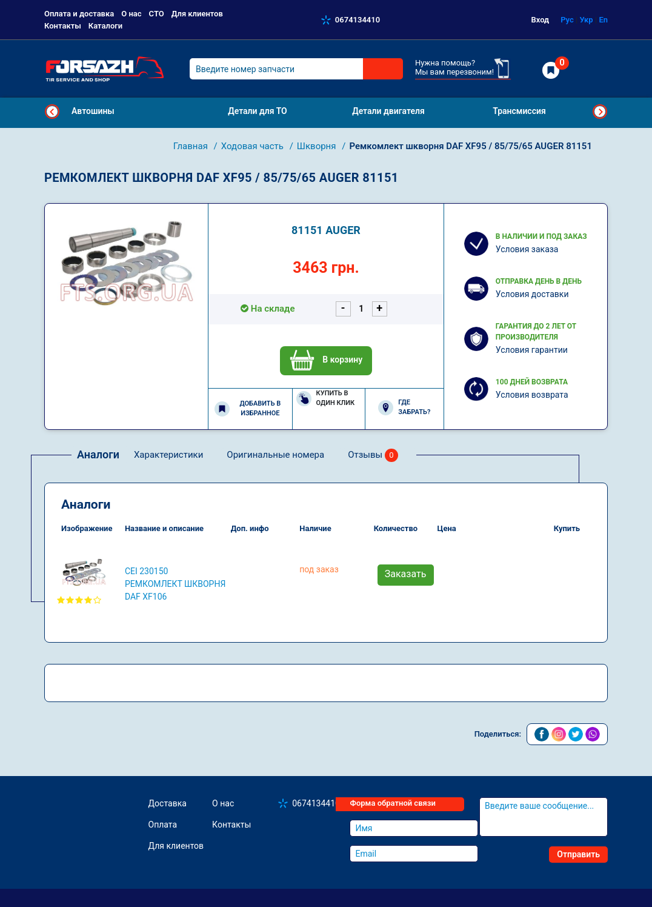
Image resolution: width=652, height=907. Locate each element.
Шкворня (317, 146)
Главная (191, 146)
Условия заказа (527, 249)
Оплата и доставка (79, 13)
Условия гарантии (532, 350)
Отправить (578, 854)
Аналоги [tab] (98, 454)
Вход (540, 19)
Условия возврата (532, 395)
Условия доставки (532, 294)
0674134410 (357, 19)
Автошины (93, 111)
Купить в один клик (325, 398)
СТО (156, 13)
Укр (586, 19)
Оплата (163, 824)
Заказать (406, 574)
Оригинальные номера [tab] (275, 454)
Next (600, 111)
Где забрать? (404, 407)
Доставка (167, 803)
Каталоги (105, 25)
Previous (52, 111)
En (603, 19)
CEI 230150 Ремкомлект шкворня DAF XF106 (175, 583)
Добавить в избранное (248, 409)
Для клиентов (197, 13)
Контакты (62, 25)
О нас (131, 13)
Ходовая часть (253, 146)
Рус (567, 19)
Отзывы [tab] (373, 456)
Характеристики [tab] (168, 454)
